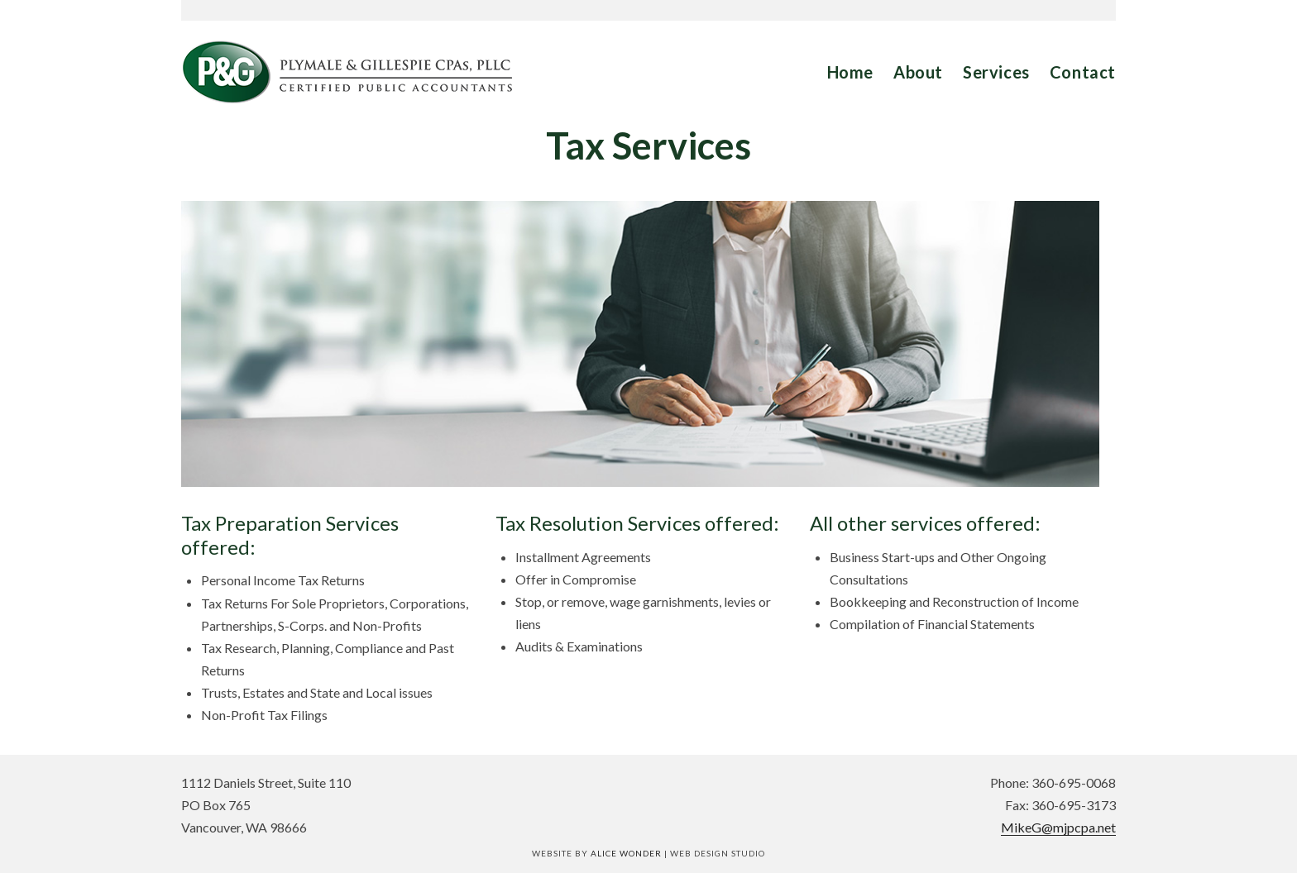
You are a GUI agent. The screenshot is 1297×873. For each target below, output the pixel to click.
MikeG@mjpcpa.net (1058, 827)
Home (850, 72)
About (918, 72)
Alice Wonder (626, 853)
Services (996, 72)
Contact (1083, 72)
